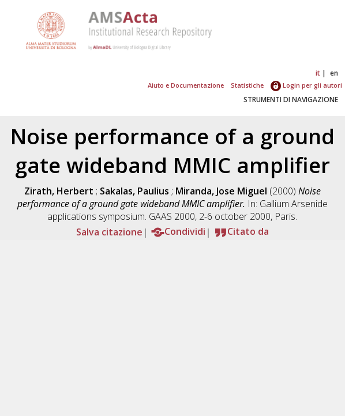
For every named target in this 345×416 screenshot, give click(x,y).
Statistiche (247, 85)
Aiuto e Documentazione (186, 85)
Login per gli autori (306, 85)
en (334, 73)
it (318, 73)
